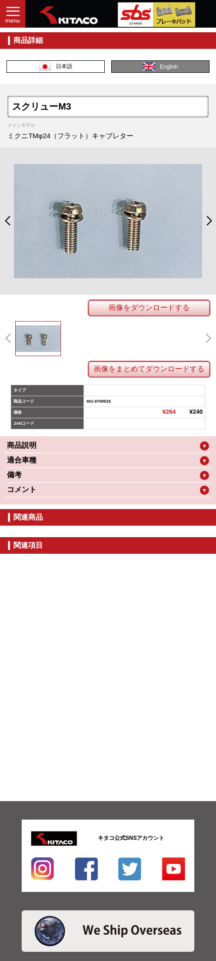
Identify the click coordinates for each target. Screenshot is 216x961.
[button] (7, 221)
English (160, 66)
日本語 (55, 66)
